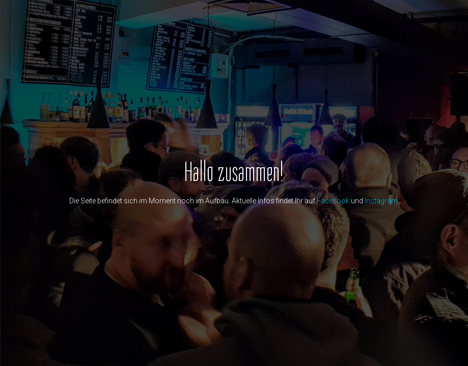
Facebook (333, 201)
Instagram (381, 201)
